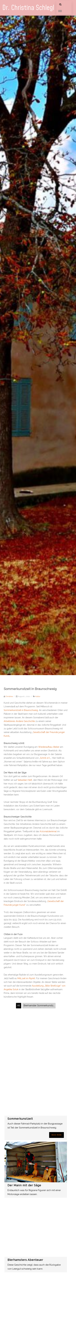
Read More (56, 1135)
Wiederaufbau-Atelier (48, 747)
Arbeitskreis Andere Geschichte (19, 721)
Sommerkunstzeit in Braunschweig (21, 710)
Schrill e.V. (45, 758)
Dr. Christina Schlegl (28, 8)
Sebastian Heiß (25, 780)
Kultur (37, 696)
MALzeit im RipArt (26, 978)
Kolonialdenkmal (48, 831)
